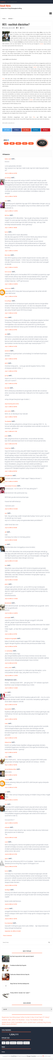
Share (16, 129)
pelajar (31, 99)
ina (5, 544)
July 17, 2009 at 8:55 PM (11, 471)
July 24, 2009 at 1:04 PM (11, 918)
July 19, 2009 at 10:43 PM (11, 823)
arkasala (7, 827)
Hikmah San (8, 742)
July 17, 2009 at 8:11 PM (11, 431)
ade (6, 334)
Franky (6, 779)
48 (18, 27)
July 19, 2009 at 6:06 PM (11, 752)
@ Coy (6, 375)
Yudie (6, 723)
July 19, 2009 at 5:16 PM (11, 738)
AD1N (6, 363)
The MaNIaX (8, 421)
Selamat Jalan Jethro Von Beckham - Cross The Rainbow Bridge (22, 1020)
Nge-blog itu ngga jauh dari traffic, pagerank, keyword (22, 956)
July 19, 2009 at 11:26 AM (11, 688)
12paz (6, 756)
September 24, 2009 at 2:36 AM (13, 931)
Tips (4, 1042)
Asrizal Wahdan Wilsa (10, 769)
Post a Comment (7, 935)
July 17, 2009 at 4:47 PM (11, 329)
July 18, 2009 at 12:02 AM (11, 508)
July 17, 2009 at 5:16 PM (11, 346)
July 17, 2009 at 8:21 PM (11, 443)
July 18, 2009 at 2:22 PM (11, 646)
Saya (3, 78)
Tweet (7, 129)
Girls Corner (8, 271)
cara (8, 1042)
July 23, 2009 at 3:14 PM (11, 904)
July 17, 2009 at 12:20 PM (11, 250)
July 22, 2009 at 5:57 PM (11, 866)
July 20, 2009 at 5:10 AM (11, 837)
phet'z (6, 584)
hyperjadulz (8, 709)
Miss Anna (7, 255)
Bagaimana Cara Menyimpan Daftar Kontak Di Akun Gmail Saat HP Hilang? (25, 1017)
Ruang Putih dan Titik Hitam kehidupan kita (19, 983)
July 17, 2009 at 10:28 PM (11, 481)
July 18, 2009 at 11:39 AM (11, 598)
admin (5, 140)
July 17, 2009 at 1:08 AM (11, 227)
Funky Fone (8, 448)
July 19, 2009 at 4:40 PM (11, 719)
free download (9, 923)
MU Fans (7, 215)
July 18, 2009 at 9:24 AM (11, 540)
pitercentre (8, 411)
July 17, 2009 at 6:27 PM (11, 371)
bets (6, 692)
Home (3, 1051)
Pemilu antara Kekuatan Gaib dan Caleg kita (19, 974)
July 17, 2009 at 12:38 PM (11, 284)
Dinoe (6, 317)
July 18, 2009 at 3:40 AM (11, 527)
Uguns (6, 858)
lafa (6, 804)
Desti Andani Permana (11, 486)
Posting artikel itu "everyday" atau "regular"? (20, 993)
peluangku (7, 617)
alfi (5, 532)
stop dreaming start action (12, 403)
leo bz (6, 871)
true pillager (8, 300)
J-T (6, 792)
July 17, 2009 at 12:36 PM (11, 267)
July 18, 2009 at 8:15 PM (11, 663)
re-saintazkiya (9, 651)
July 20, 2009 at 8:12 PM (11, 854)
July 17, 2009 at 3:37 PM (11, 296)
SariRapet (7, 889)
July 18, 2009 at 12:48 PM (11, 613)
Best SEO (7, 388)
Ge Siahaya (8, 177)
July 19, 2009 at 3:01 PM (11, 704)
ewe (6, 513)
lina (6, 565)
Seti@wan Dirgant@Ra (11, 638)
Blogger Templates (31, 1056)
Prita (34, 117)
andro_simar (8, 667)
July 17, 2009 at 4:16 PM (11, 313)
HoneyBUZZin (8, 475)
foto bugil (20, 1042)
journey (7, 908)
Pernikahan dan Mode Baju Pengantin (18, 965)
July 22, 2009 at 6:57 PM (11, 885)
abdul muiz (8, 288)
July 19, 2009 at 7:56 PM (11, 764)
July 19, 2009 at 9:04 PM (11, 775)
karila (6, 232)
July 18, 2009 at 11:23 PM (11, 675)
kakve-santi (8, 159)
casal (6, 842)
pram (6, 436)
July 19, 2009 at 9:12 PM (11, 787)
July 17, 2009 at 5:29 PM (11, 358)
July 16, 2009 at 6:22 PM (11, 173)
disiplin (35, 67)
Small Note (5, 5)
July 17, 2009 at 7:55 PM (11, 417)
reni (6, 200)
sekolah (41, 43)
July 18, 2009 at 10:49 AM (11, 579)
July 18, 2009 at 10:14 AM (11, 561)
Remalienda (8, 603)
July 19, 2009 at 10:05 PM (11, 800)
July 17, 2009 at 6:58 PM (11, 406)
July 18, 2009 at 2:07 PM (11, 634)
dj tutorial (7, 350)
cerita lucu (13, 1042)
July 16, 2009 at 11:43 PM (11, 211)
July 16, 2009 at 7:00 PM (11, 196)
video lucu (26, 1042)
